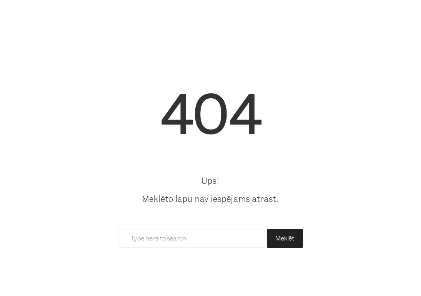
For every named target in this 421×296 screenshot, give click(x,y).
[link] (210, 41)
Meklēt (284, 238)
